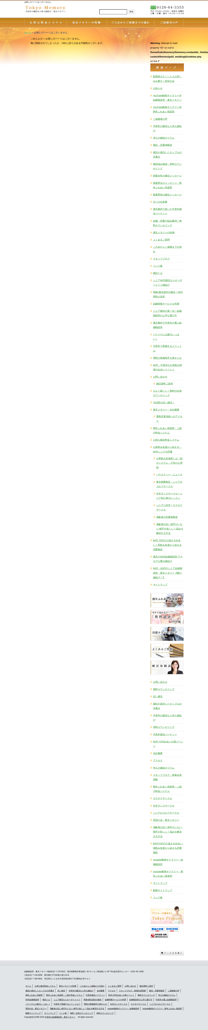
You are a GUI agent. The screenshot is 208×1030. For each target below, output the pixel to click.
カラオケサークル (162, 798)
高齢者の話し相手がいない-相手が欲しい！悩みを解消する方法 (77, 1008)
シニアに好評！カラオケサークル (169, 507)
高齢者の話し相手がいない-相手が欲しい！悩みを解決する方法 (169, 528)
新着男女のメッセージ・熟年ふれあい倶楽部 (167, 185)
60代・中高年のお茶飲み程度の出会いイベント (167, 367)
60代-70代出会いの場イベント (168, 743)
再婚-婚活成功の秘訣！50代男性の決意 (168, 294)
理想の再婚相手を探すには (167, 358)
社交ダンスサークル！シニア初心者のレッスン (169, 495)
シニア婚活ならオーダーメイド (66, 1000)
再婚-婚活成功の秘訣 (93, 1000)
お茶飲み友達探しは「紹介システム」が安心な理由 (169, 463)
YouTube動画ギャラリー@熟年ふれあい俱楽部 (167, 109)
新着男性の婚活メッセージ (167, 194)
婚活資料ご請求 (164, 383)
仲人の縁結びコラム (164, 137)
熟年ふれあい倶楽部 (34, 995)
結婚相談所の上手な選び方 (140, 1000)
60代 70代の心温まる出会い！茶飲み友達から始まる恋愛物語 (167, 545)
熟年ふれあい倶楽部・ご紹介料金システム (64, 995)
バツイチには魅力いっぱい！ (166, 336)
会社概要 (158, 753)
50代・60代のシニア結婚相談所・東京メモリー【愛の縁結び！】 (167, 573)
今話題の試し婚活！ (164, 402)
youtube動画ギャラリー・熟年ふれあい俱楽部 (168, 873)
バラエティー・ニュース (169, 474)
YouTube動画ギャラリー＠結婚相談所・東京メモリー (167, 97)
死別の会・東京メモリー (166, 820)
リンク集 (158, 266)
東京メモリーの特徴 (164, 232)
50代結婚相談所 (32, 1000)
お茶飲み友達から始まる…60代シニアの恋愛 (167, 449)
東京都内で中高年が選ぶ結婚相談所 (167, 325)
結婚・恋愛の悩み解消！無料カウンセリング (167, 223)
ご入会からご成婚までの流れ (167, 249)
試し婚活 (158, 696)
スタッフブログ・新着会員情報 (167, 777)
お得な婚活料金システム (166, 439)
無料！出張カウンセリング (81, 1013)
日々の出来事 (160, 201)
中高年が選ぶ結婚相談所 (166, 1000)
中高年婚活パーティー (165, 734)
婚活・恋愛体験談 (162, 145)
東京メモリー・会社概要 (166, 409)
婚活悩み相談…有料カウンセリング (167, 166)
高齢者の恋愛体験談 (167, 517)
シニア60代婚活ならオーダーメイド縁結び (167, 282)
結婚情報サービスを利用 (166, 303)
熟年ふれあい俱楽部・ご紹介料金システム (167, 430)
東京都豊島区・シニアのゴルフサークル (169, 484)
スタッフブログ (161, 258)
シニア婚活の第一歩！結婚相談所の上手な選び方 (167, 313)
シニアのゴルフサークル (166, 812)
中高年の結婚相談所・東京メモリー (60, 1017)
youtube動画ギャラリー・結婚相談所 (168, 861)
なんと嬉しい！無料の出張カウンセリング (167, 393)
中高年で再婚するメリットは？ (67, 1004)
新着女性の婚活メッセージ (167, 175)
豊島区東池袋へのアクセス (169, 418)
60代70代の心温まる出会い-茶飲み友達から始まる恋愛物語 (168, 848)
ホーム (28, 986)
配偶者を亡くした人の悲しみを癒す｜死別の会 (167, 78)
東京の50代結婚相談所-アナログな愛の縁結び (168, 558)
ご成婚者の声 (160, 119)
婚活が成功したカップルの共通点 (167, 154)
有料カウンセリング (164, 727)
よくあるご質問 (161, 239)
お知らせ (158, 88)
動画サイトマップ (162, 890)
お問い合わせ (160, 376)
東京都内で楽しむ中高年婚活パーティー (167, 211)
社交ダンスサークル (164, 805)
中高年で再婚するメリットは (167, 348)
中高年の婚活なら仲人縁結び (167, 128)
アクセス (158, 760)
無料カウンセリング (164, 689)
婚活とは (158, 273)
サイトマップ (160, 584)
